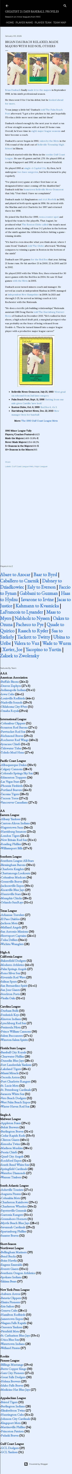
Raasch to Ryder (33, 631)
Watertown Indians (13, 1344)
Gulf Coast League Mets (22, 466)
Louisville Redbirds (13, 698)
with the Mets (20, 280)
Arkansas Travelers (12, 915)
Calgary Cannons (12, 769)
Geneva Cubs (9, 1310)
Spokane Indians (11, 1277)
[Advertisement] (36, 513)
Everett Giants (10, 1269)
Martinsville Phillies (13, 1427)
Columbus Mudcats (13, 877)
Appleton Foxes (11, 1123)
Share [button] (7, 462)
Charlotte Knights (12, 869)
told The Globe (36, 245)
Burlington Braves (12, 1131)
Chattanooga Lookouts (15, 873)
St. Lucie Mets (10, 1085)
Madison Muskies (12, 1148)
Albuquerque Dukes (14, 765)
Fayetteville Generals (13, 1210)
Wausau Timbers (11, 1177)
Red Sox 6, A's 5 (49, 407)
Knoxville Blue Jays (13, 890)
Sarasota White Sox (12, 1094)
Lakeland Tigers (11, 1069)
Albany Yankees (10, 819)
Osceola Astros (10, 1077)
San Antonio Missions (14, 931)
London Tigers (10, 836)
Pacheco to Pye (29, 624)
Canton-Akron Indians (15, 823)
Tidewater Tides (11, 748)
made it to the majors (39, 90)
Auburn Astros (10, 1294)
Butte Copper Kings (13, 1369)
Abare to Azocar (15, 574)
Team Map (58, 22)
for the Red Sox (39, 259)
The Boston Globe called (35, 224)
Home (9, 22)
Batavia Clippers (11, 1298)
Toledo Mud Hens (12, 752)
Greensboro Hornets (14, 1219)
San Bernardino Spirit (14, 986)
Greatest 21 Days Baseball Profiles (32, 11)
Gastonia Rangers (12, 1215)
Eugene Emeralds (11, 1265)
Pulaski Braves (10, 1435)
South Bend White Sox (15, 1165)
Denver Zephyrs (11, 686)
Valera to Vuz (26, 643)
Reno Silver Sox (10, 973)
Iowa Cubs (7, 694)
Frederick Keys (10, 1015)
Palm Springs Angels (14, 969)
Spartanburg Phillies (13, 1231)
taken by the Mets (49, 141)
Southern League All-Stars (17, 861)
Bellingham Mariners (14, 1252)
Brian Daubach (12, 90)
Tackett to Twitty (33, 637)
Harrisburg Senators (13, 831)
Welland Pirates (10, 1348)
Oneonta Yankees (11, 1327)
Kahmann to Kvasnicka (37, 606)
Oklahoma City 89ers (14, 706)
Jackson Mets (9, 923)
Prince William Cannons (16, 1031)
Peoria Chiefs (9, 1152)
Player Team (42, 22)
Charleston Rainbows (14, 1202)
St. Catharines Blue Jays (15, 1335)
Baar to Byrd (45, 574)
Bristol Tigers (9, 1402)
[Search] (65, 5)
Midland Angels (11, 927)
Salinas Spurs (9, 981)
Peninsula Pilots (11, 1027)
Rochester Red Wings (15, 740)
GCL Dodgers (10, 1448)
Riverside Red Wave (13, 977)
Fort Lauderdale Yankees (16, 1065)
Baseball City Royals (13, 1052)
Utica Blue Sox (10, 1340)
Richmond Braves (12, 736)
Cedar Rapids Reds (13, 1135)
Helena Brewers (11, 1381)
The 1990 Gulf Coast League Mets (39, 420)
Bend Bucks (8, 1256)
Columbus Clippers (13, 723)
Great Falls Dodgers (13, 1377)
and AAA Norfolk (47, 199)
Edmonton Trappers (13, 777)
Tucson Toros (9, 798)
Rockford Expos (11, 1160)
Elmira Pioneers (10, 1302)
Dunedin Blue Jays (12, 1060)
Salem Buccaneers (12, 1035)
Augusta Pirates (11, 1194)
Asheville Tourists (12, 1190)
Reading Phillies (11, 844)
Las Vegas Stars (10, 781)
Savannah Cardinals (13, 1227)
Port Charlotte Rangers (15, 1081)
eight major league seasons (46, 131)
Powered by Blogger (36, 1464)
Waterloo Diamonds (13, 1173)
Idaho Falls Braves (12, 1385)
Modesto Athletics (12, 965)
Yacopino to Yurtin (43, 649)
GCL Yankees (9, 1452)
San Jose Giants (10, 990)
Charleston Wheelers (14, 1206)
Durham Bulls (9, 1011)
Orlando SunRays (12, 902)
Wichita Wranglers (12, 944)
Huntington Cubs (12, 1414)
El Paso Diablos (10, 919)
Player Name (23, 22)
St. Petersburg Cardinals (16, 1090)
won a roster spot (49, 216)
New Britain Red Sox (14, 840)
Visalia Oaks (8, 998)
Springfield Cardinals (14, 1169)
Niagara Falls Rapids (13, 1323)
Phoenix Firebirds (12, 786)
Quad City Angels (12, 1156)
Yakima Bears (9, 1281)
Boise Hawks (9, 1260)
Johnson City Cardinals (15, 1419)
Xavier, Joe (12, 649)
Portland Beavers (11, 790)
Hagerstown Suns (12, 827)
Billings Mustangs (12, 1365)
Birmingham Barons (13, 865)
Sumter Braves (10, 1235)
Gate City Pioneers (12, 1373)
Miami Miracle (10, 1073)
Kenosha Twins (10, 1144)
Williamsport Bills (12, 848)
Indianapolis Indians (13, 690)
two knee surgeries (27, 172)
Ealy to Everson (41, 587)
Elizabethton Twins (13, 1410)
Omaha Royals (10, 711)
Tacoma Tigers (10, 794)
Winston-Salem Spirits (14, 1040)
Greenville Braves (11, 881)
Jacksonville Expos (12, 886)
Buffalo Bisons (10, 681)
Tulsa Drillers (9, 940)
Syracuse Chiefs (10, 744)
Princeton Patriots (12, 1431)
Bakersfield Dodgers (13, 961)
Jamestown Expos (12, 1319)
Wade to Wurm (56, 643)
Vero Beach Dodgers (13, 1098)
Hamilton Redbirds (13, 1315)
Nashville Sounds (11, 702)
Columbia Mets (10, 1198)
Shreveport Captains (13, 936)
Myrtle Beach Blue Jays (15, 1223)
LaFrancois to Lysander (21, 612)
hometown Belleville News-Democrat (44, 189)
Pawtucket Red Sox (13, 731)
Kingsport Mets (11, 1423)
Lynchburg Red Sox (13, 1023)
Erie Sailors (7, 1306)
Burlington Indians (13, 1406)
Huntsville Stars (11, 894)
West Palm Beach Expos (15, 1102)
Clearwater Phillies (12, 1056)
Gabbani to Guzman (39, 593)
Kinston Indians (11, 1019)
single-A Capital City (35, 168)
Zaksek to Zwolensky (19, 656)
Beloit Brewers (10, 1127)
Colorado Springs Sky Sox (17, 773)
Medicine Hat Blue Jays (15, 1390)
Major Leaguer (41, 466)
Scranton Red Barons (14, 727)
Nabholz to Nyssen (32, 618)
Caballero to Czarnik (19, 581)
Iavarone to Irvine (37, 599)
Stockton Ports (10, 994)
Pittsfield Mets (10, 1331)
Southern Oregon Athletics (18, 1273)
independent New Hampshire (23, 294)
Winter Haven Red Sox (15, 1106)
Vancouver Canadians (14, 802)
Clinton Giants (10, 1140)
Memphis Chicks (11, 898)
